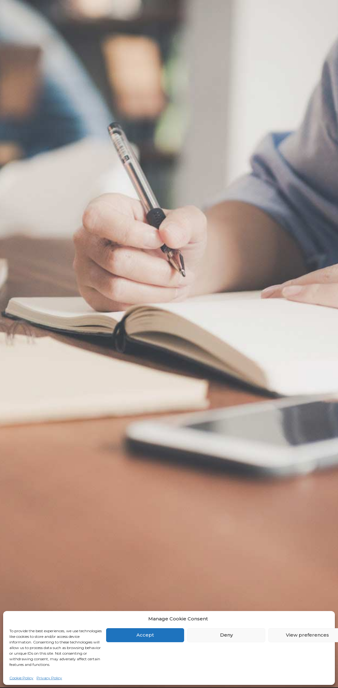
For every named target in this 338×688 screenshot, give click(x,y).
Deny (226, 635)
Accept (145, 635)
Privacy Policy (49, 678)
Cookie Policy (21, 678)
